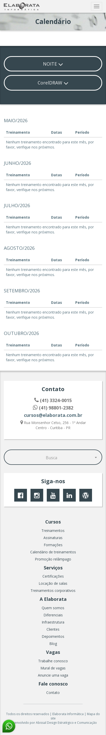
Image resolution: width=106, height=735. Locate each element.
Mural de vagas (53, 668)
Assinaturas (53, 537)
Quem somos (53, 607)
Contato (53, 692)
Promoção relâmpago (53, 559)
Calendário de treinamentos (53, 552)
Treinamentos (53, 530)
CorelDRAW (53, 83)
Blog (53, 643)
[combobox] (53, 457)
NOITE (53, 64)
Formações (53, 544)
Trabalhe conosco (53, 660)
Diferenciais (53, 615)
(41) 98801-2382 (53, 408)
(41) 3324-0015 (53, 400)
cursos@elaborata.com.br (53, 415)
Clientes (53, 629)
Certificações (53, 576)
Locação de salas (53, 583)
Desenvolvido (19, 722)
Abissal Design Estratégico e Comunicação (66, 722)
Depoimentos (53, 636)
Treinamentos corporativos (53, 590)
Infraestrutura (53, 622)
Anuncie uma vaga (53, 675)
